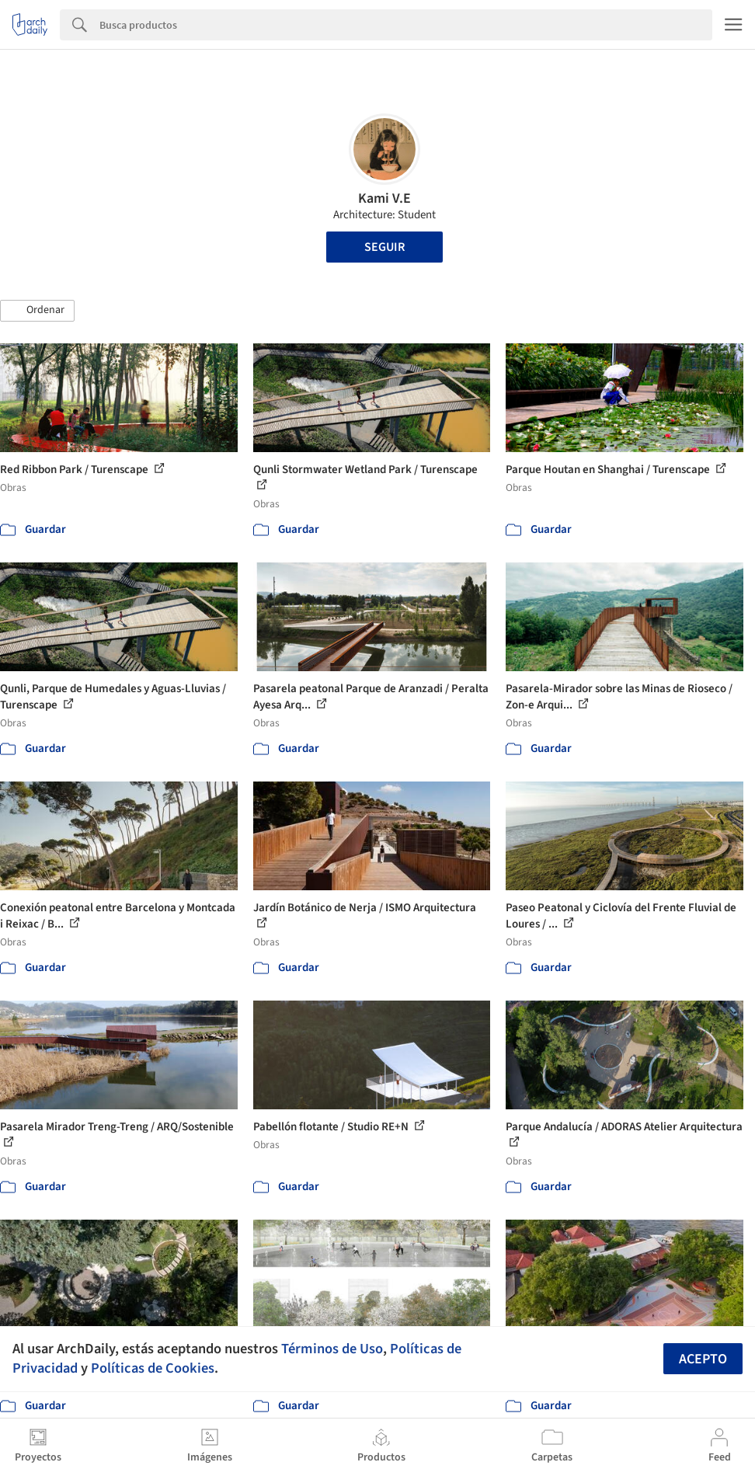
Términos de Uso (332, 1348)
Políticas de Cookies (152, 1368)
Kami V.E (384, 198)
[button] (37, 311)
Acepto (703, 1359)
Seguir (384, 247)
